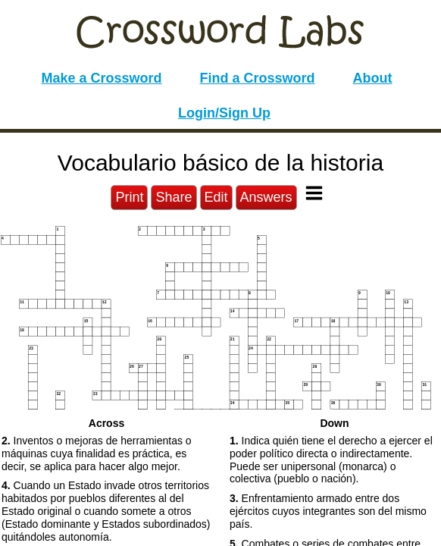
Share (173, 197)
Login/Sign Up (224, 113)
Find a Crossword (257, 78)
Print (129, 197)
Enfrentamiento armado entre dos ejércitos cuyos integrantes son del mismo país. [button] (328, 511)
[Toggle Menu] (314, 193)
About (373, 78)
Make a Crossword (101, 78)
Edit (216, 197)
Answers (266, 197)
